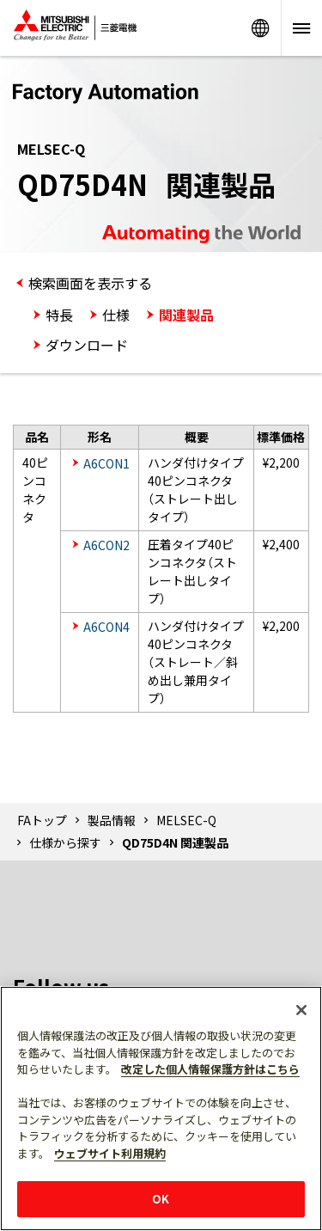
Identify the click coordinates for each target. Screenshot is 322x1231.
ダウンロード (87, 344)
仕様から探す (65, 842)
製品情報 (112, 820)
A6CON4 (106, 626)
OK (160, 1199)
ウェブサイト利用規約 (110, 1153)
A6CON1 (106, 463)
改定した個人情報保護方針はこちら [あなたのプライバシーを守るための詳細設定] (210, 1069)
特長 (59, 314)
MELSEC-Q (186, 820)
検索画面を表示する (90, 283)
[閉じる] (301, 1010)
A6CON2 (106, 545)
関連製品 (186, 314)
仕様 (116, 314)
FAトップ (42, 820)
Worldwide (260, 28)
